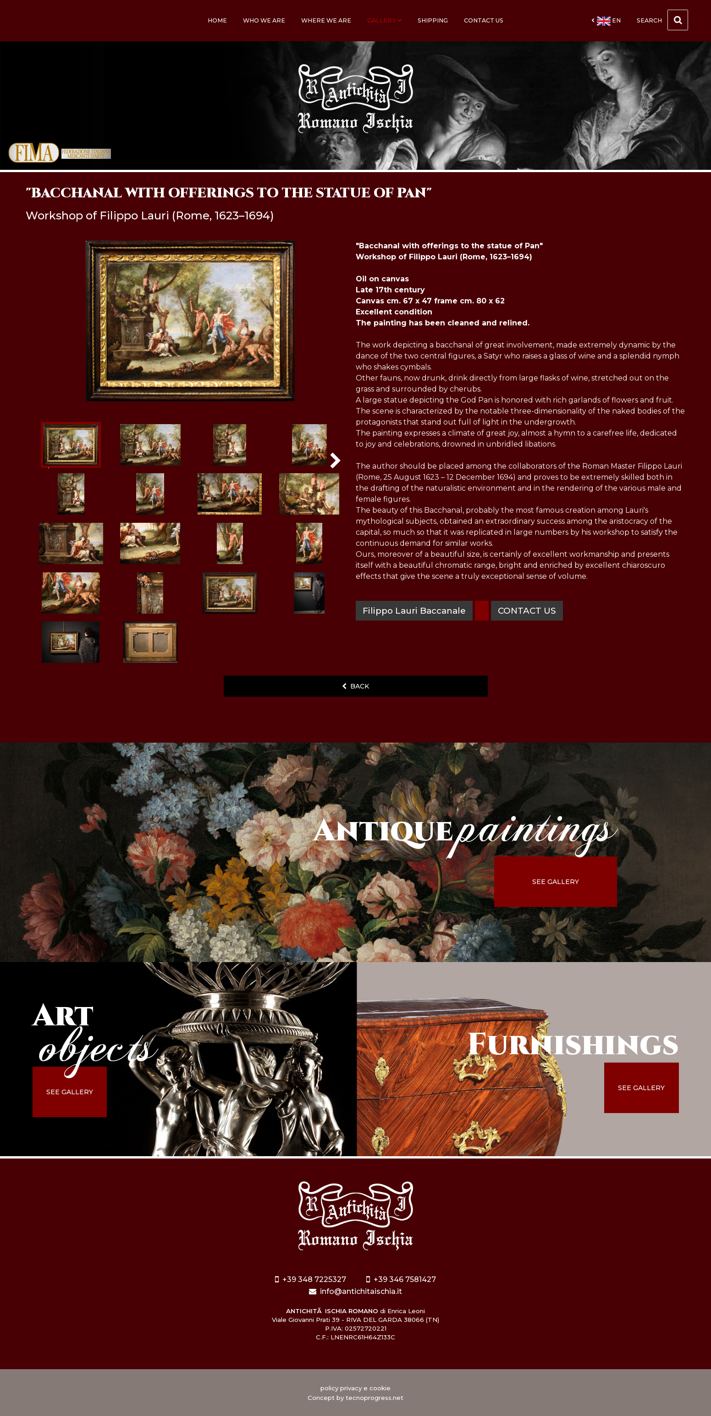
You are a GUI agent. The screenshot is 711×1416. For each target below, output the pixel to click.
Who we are (264, 20)
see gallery (555, 882)
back (355, 686)
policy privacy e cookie (355, 1388)
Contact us (483, 20)
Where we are (326, 20)
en (606, 21)
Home (217, 20)
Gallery (384, 20)
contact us (527, 610)
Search (662, 20)
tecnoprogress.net (374, 1397)
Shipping (433, 20)
